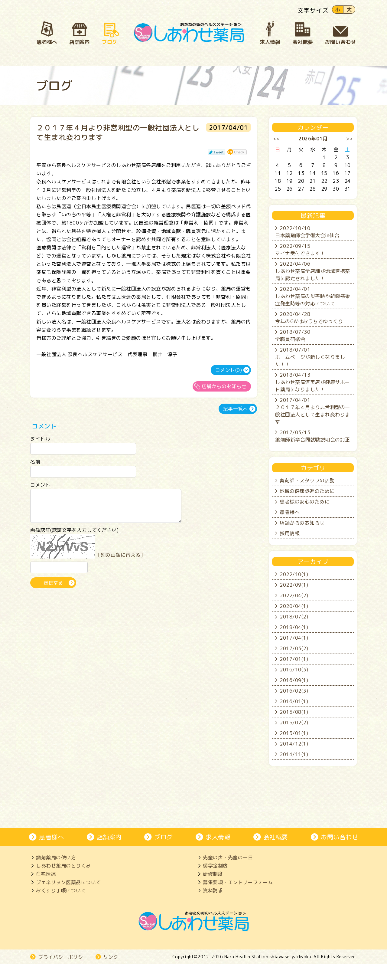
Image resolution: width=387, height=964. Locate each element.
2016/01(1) (294, 701)
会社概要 (275, 837)
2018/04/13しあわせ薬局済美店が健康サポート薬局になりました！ (312, 382)
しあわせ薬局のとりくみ (63, 865)
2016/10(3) (294, 669)
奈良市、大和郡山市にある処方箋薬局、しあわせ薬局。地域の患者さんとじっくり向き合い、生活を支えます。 (189, 33)
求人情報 (218, 837)
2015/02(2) (294, 722)
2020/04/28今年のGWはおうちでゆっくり (309, 318)
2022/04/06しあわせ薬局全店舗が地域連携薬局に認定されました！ (312, 271)
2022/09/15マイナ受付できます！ (300, 250)
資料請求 (213, 890)
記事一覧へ (235, 408)
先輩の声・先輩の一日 (228, 857)
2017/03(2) (294, 648)
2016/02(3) (294, 690)
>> (349, 138)
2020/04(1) (294, 606)
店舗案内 (109, 837)
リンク (111, 957)
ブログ (163, 837)
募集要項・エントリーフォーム (238, 882)
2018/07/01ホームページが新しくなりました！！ (310, 357)
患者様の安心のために (305, 501)
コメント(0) (228, 370)
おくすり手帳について (61, 890)
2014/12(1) (294, 743)
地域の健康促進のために (307, 491)
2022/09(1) (294, 585)
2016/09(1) (294, 680)
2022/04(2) (294, 595)
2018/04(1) (294, 627)
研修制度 (213, 874)
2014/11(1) (294, 754)
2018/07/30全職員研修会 (292, 336)
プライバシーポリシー (63, 957)
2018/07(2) (294, 616)
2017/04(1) (294, 637)
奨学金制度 (215, 865)
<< (276, 138)
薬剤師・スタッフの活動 (307, 480)
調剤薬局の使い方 (56, 857)
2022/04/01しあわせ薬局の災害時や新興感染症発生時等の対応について (312, 296)
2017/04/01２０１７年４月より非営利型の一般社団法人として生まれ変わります (312, 411)
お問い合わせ (339, 837)
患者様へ (290, 512)
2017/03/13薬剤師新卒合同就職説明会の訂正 (312, 436)
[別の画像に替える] (120, 560)
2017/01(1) (294, 659)
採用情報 (290, 533)
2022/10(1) (294, 574)
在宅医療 (46, 874)
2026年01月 (312, 138)
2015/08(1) (294, 712)
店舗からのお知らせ (224, 386)
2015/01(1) (294, 733)
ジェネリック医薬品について (68, 882)
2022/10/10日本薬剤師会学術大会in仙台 (307, 232)
